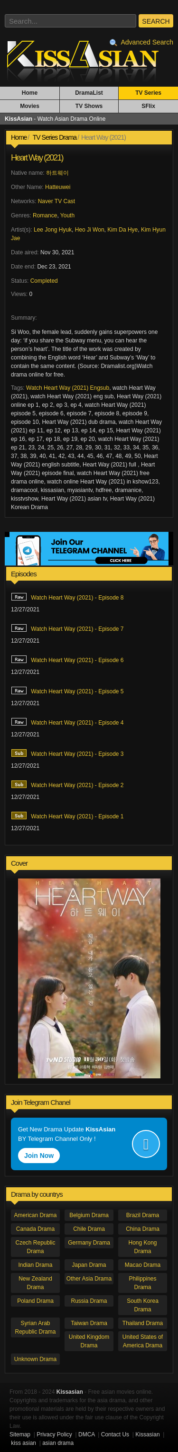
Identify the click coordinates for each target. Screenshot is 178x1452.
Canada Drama (35, 1229)
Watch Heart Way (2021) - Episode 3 (67, 753)
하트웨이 (57, 173)
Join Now (39, 1155)
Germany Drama (89, 1242)
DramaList (89, 93)
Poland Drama (35, 1301)
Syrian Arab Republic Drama (35, 1327)
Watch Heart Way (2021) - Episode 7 (67, 628)
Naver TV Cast (56, 201)
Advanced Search (141, 42)
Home (29, 93)
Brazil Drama (142, 1215)
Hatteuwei (57, 187)
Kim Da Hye (122, 229)
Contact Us (115, 1434)
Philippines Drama (142, 1283)
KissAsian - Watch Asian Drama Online (89, 60)
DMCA (86, 1434)
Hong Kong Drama (142, 1247)
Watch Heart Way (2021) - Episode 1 (67, 815)
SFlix (148, 106)
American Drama (35, 1215)
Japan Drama (89, 1265)
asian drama (58, 1443)
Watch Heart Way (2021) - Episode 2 (67, 784)
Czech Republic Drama (35, 1247)
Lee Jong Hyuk (53, 229)
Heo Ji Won (89, 229)
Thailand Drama (142, 1323)
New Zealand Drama (35, 1283)
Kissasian (147, 1434)
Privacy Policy (54, 1434)
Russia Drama (89, 1301)
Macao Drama (142, 1265)
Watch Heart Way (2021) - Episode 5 (67, 690)
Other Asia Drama (89, 1278)
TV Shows (89, 106)
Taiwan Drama (89, 1323)
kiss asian (23, 1443)
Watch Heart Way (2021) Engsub (67, 388)
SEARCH (155, 21)
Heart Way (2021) (37, 157)
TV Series (148, 93)
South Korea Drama (143, 1305)
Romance (45, 215)
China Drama (142, 1229)
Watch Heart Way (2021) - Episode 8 (67, 596)
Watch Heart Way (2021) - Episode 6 (67, 659)
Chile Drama (89, 1229)
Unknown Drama (35, 1359)
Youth (67, 215)
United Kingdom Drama (89, 1341)
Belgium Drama (89, 1215)
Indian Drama (35, 1265)
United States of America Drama (142, 1341)
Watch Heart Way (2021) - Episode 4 (67, 721)
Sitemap (19, 1434)
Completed (44, 281)
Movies (29, 106)
